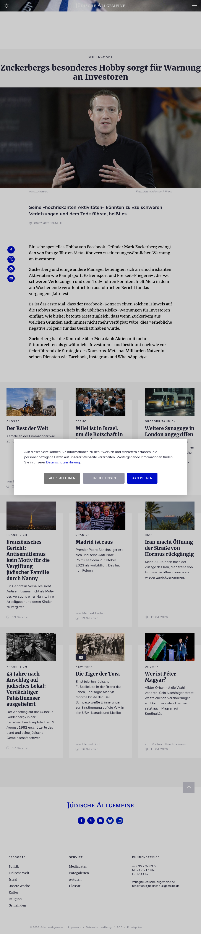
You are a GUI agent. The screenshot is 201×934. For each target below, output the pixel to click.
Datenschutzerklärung (63, 462)
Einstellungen (104, 478)
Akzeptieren (142, 478)
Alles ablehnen (62, 478)
